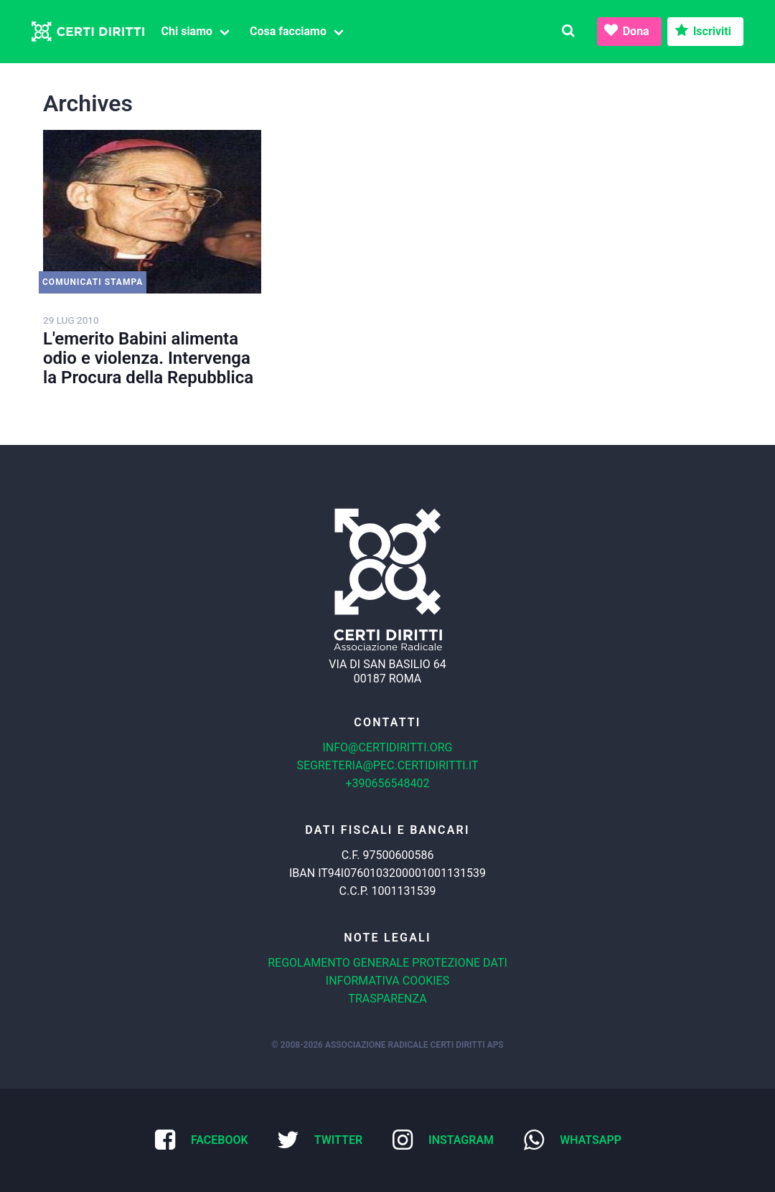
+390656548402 (388, 783)
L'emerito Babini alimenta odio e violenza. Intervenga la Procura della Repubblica (148, 358)
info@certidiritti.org (387, 747)
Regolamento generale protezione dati (387, 963)
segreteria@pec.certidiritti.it (387, 765)
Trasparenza (387, 998)
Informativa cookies (387, 980)
